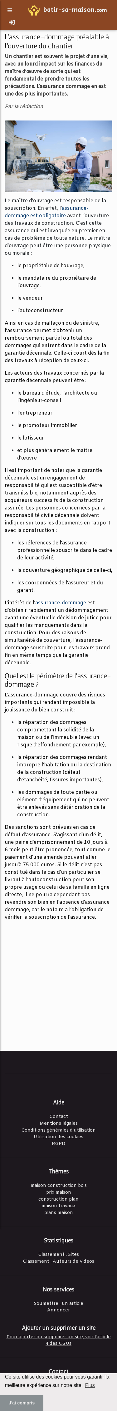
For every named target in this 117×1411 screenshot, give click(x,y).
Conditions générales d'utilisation (58, 1130)
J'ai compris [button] (22, 1402)
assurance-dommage (60, 603)
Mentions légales (59, 1124)
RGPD (59, 1144)
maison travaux (58, 1206)
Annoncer (58, 1310)
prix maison (58, 1193)
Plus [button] (90, 1385)
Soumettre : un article (58, 1304)
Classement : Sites (58, 1255)
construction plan (58, 1199)
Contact (58, 1117)
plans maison (58, 1213)
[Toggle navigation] (12, 22)
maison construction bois (59, 1186)
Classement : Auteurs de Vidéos (58, 1262)
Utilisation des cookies (58, 1137)
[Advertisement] (58, 984)
